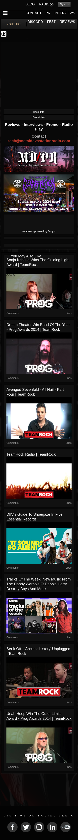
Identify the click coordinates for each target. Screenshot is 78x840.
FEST (51, 22)
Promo (52, 124)
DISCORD (35, 22)
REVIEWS (67, 22)
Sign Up (64, 4)
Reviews (13, 124)
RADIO (44, 4)
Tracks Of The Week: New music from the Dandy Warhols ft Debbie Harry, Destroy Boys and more (38, 584)
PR (48, 13)
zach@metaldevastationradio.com (38, 141)
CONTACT (33, 13)
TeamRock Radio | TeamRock (31, 454)
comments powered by (39, 231)
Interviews (34, 124)
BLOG (30, 4)
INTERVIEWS (64, 13)
